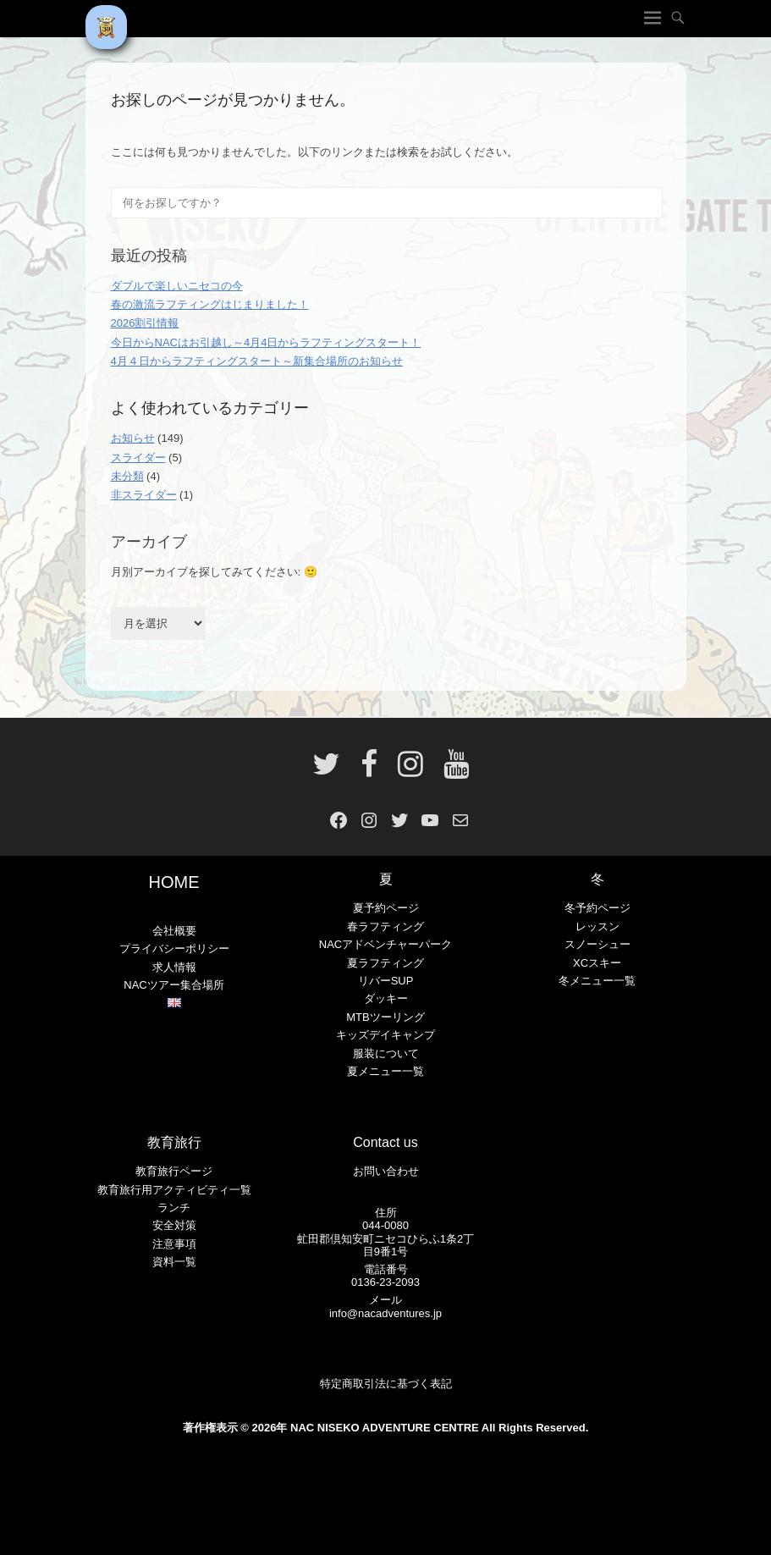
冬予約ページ (597, 908)
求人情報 (174, 967)
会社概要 (174, 930)
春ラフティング (385, 926)
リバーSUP (386, 980)
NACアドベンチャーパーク (385, 944)
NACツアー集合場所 (173, 985)
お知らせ (133, 438)
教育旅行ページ (173, 1171)
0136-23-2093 (385, 1282)
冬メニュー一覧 (597, 980)
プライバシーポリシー (174, 948)
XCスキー (597, 963)
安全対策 (174, 1225)
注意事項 (174, 1244)
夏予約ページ (386, 908)
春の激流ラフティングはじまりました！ (210, 304)
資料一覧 (174, 1261)
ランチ (173, 1207)
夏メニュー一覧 (385, 1071)
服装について (386, 1053)
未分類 (127, 476)
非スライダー (144, 494)
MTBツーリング (385, 1017)
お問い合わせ (386, 1171)
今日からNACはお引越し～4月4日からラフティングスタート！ (266, 342)
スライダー (138, 457)
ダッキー (386, 998)
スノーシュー (597, 944)
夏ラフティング (385, 963)
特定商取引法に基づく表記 (386, 1383)
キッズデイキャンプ (385, 1034)
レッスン (597, 926)
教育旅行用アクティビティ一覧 (174, 1189)
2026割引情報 (145, 323)
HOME (174, 882)
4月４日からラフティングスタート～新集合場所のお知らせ (257, 361)
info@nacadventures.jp (385, 1313)
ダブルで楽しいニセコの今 (177, 285)
